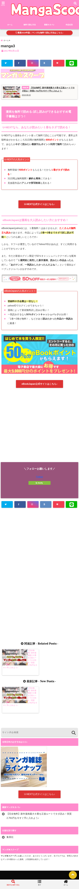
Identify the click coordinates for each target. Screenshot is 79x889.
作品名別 (69, 25)
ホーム (10, 25)
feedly (39, 485)
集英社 (10, 838)
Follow (39, 479)
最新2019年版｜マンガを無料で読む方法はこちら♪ (39, 33)
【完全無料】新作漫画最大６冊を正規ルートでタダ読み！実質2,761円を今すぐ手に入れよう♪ (39, 817)
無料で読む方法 (28, 25)
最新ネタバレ (49, 25)
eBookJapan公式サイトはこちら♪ (39, 386)
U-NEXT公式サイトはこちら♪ (39, 206)
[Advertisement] (39, 430)
